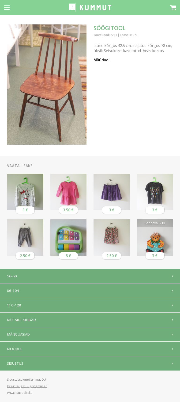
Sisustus (15, 363)
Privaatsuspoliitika (19, 392)
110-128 (14, 305)
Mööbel (14, 348)
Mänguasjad (18, 334)
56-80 (12, 276)
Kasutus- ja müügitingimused (27, 386)
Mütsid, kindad (21, 319)
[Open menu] (7, 8)
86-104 (13, 290)
